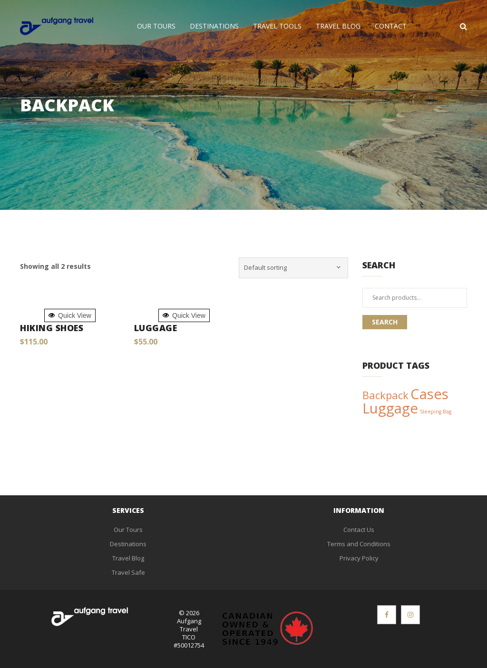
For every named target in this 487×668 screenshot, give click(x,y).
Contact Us (358, 529)
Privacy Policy (359, 558)
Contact (391, 25)
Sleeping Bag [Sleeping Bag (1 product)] (435, 411)
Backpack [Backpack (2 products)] (385, 395)
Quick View (70, 315)
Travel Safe (128, 572)
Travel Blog (338, 25)
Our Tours (156, 25)
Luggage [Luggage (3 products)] (390, 408)
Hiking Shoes (51, 328)
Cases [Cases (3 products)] (429, 393)
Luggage (155, 328)
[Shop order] (293, 267)
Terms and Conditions (358, 544)
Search (385, 321)
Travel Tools (277, 25)
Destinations (214, 25)
